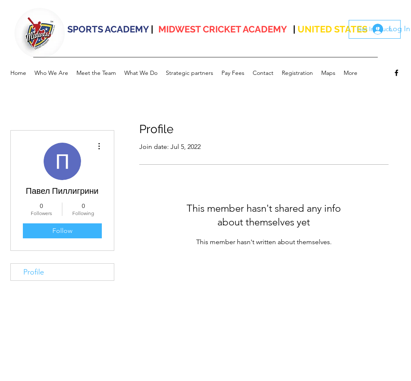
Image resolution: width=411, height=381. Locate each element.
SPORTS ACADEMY (108, 29)
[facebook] (396, 73)
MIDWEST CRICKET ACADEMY (222, 29)
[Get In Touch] (375, 29)
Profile (33, 272)
